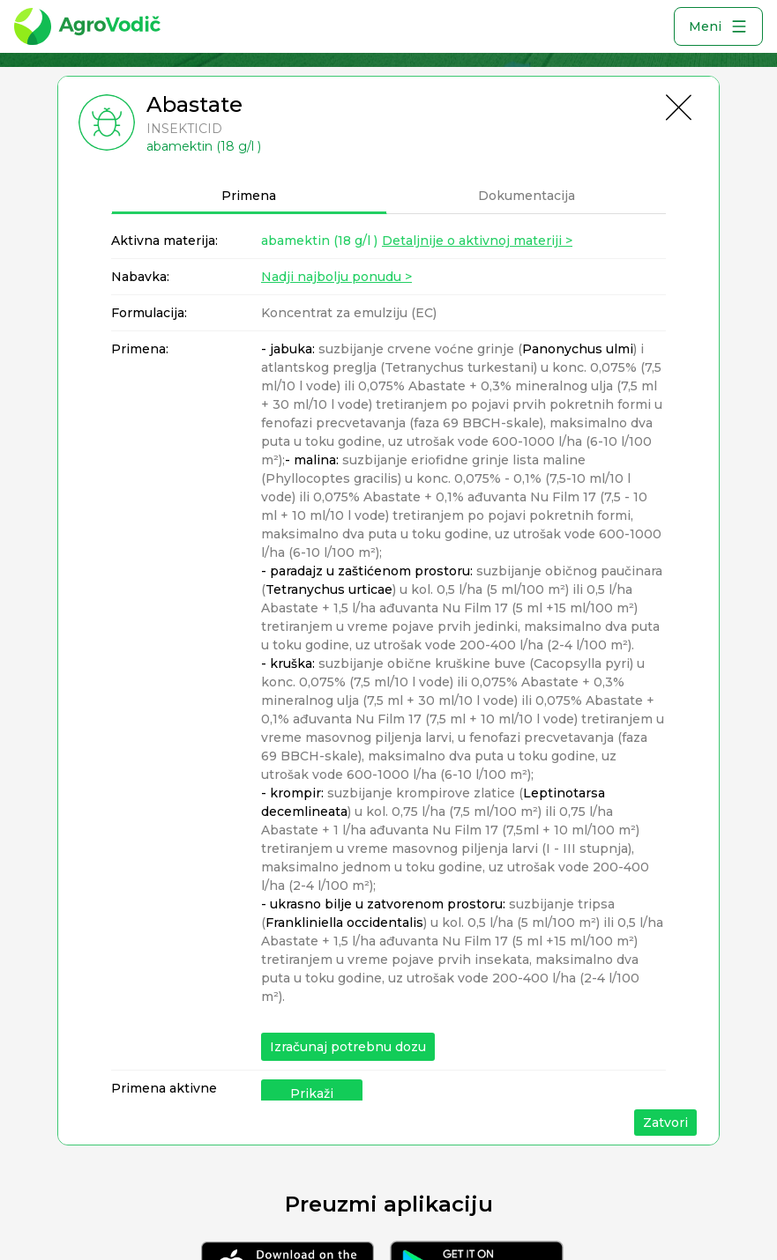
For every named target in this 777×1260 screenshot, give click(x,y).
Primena (248, 196)
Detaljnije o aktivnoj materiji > (477, 240)
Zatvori (665, 1122)
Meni (718, 26)
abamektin (319, 240)
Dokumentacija (526, 196)
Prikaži (311, 1093)
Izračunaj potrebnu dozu (348, 1047)
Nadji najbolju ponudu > (336, 277)
